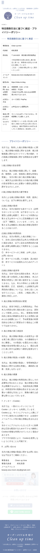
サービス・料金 (25, 525)
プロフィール (14, 525)
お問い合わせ (17, 527)
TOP (6, 525)
